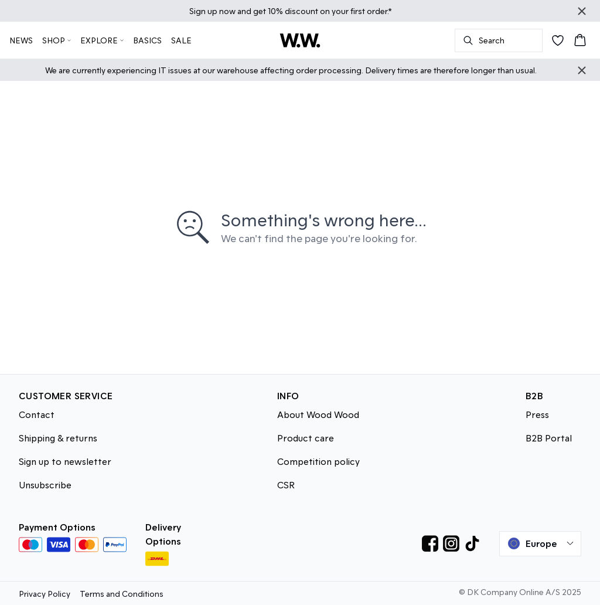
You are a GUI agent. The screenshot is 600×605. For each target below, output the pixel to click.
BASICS (147, 40)
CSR (286, 484)
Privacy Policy (44, 594)
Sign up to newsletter (65, 461)
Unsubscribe (45, 484)
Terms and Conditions (121, 594)
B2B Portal (549, 437)
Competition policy (318, 461)
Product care (305, 437)
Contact (36, 414)
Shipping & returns (58, 437)
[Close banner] (582, 11)
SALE (181, 40)
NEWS (21, 40)
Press (537, 414)
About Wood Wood (318, 414)
